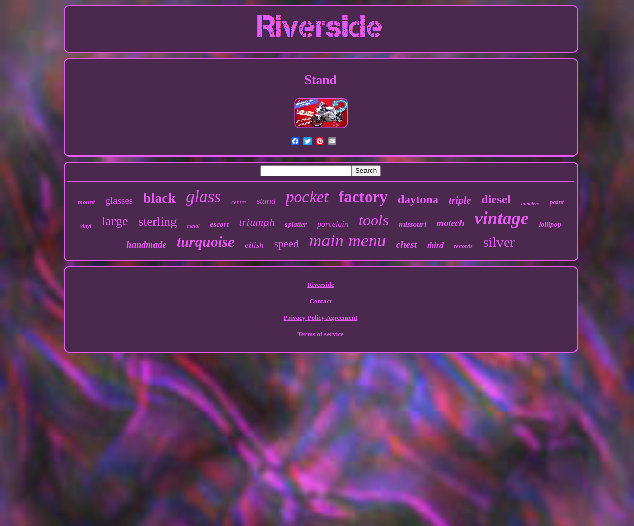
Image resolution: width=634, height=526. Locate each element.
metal (193, 226)
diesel (495, 199)
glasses (119, 200)
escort (219, 224)
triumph (257, 222)
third (435, 245)
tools (374, 219)
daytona (418, 199)
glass (203, 196)
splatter (296, 224)
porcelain (333, 224)
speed (286, 244)
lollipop (550, 224)
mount (86, 202)
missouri (412, 224)
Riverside (320, 284)
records (463, 246)
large (115, 220)
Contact (320, 301)
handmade (146, 245)
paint (557, 202)
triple (460, 200)
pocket (307, 196)
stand (266, 201)
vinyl (85, 226)
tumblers (530, 203)
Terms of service (320, 334)
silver (499, 242)
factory (363, 197)
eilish (254, 245)
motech (451, 223)
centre (238, 202)
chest (406, 244)
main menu (347, 240)
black (159, 198)
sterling (157, 221)
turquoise (206, 241)
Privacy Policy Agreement (320, 317)
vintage (502, 218)
